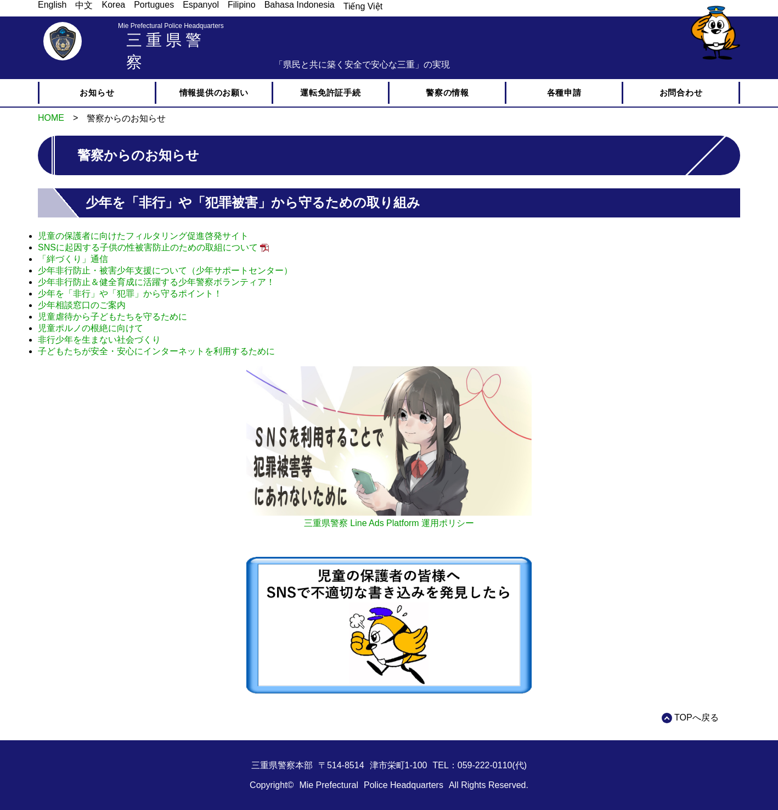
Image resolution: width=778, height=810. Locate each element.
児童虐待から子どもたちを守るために (112, 316)
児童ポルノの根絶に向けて (90, 328)
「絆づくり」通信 (73, 259)
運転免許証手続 (330, 92)
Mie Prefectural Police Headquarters (171, 26)
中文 (84, 5)
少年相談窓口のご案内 (82, 305)
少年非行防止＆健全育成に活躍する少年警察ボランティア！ (156, 282)
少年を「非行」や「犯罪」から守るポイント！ (130, 293)
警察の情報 (447, 92)
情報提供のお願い (214, 92)
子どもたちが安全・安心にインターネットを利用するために (156, 351)
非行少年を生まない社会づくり (99, 339)
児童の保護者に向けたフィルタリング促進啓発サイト (143, 236)
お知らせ (97, 92)
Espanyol (201, 4)
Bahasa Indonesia (299, 4)
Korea (113, 4)
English (52, 4)
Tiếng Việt (362, 6)
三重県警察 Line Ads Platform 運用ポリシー (389, 523)
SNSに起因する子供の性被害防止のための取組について (148, 247)
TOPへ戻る (696, 717)
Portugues (154, 4)
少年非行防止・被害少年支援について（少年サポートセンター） (165, 270)
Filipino (242, 4)
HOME (51, 117)
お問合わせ (681, 92)
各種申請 (564, 92)
